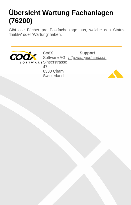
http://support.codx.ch (87, 57)
